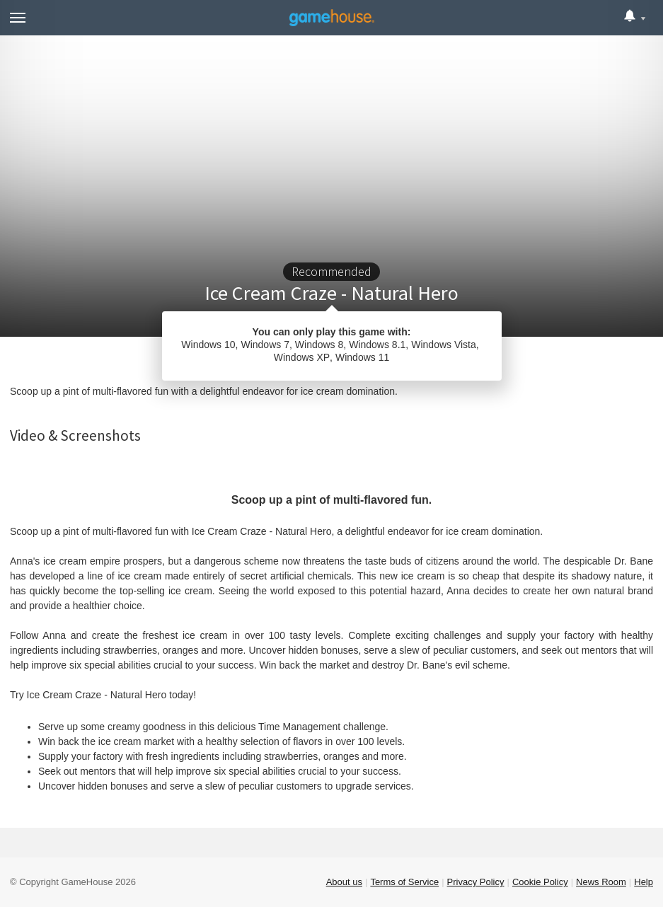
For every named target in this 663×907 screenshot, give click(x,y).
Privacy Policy (476, 882)
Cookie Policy (540, 882)
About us (344, 882)
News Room (601, 882)
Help (643, 882)
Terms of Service (404, 882)
